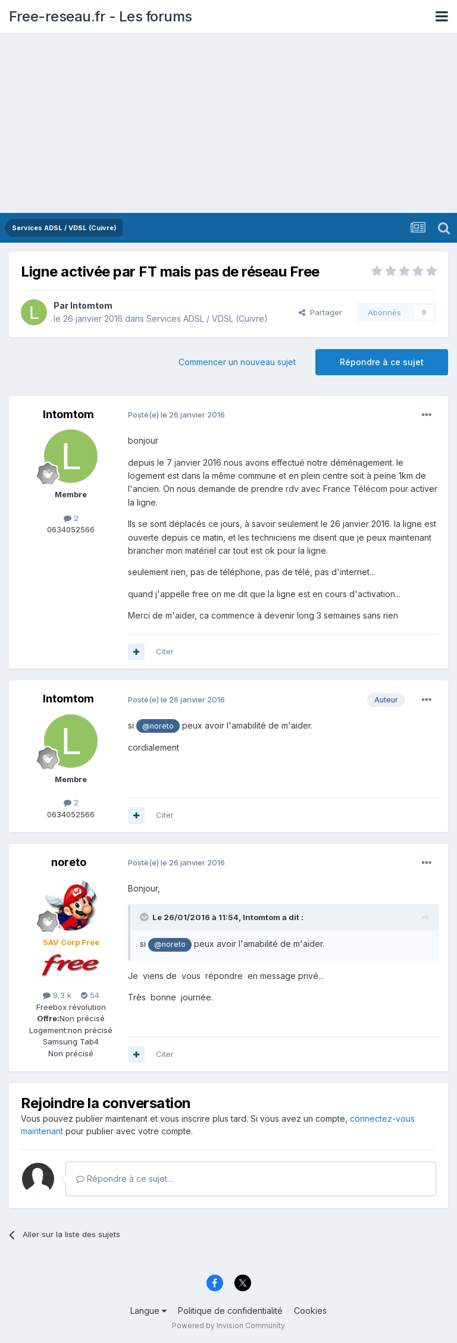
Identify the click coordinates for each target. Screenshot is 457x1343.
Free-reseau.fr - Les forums (100, 16)
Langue (148, 1311)
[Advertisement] (228, 123)
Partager (320, 312)
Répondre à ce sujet (382, 362)
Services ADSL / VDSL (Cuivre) (207, 318)
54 (90, 995)
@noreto (158, 725)
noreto (68, 862)
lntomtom (91, 305)
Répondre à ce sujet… (125, 1178)
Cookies (310, 1311)
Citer (165, 651)
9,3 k (57, 995)
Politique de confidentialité (230, 1311)
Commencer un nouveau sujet (237, 362)
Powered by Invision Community (228, 1325)
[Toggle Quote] (145, 917)
